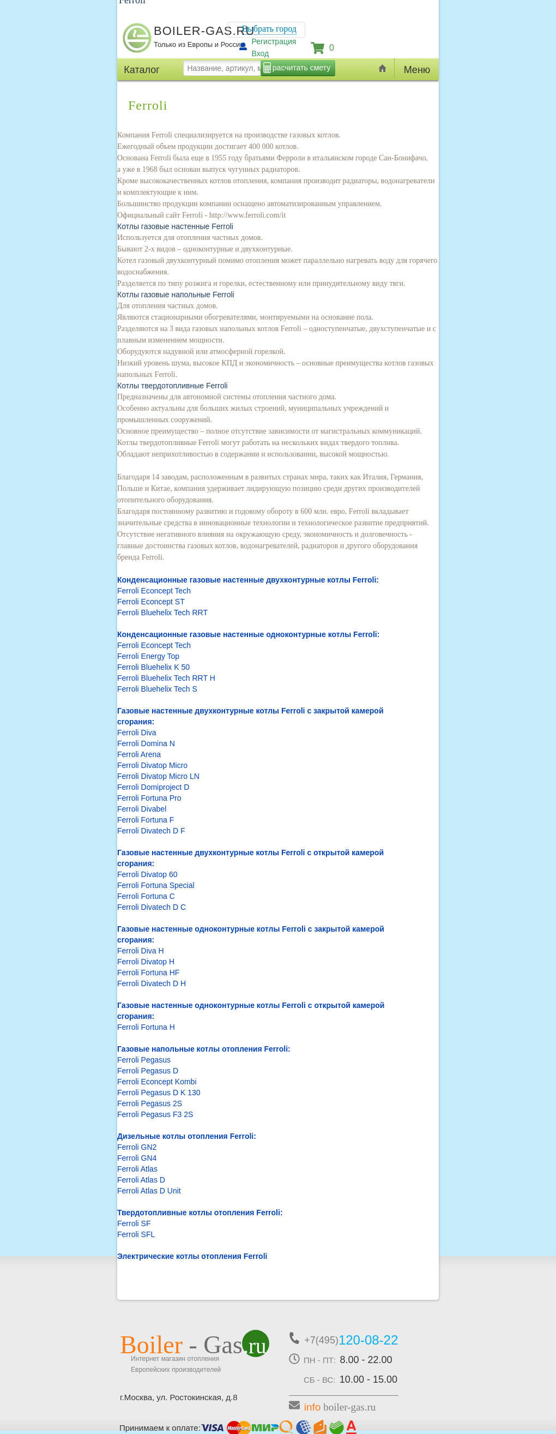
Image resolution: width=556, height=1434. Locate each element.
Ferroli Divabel (141, 809)
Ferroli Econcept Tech (154, 590)
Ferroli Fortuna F (145, 819)
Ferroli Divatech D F (151, 830)
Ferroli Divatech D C (151, 907)
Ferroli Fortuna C (146, 896)
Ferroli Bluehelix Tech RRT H (166, 678)
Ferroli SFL (136, 1234)
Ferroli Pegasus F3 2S (155, 1114)
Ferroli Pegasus (144, 1059)
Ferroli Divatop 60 (147, 874)
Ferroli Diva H (140, 950)
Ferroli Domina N (146, 743)
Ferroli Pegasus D (147, 1070)
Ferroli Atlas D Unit (149, 1190)
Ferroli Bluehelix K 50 (153, 667)
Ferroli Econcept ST (151, 601)
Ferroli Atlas (137, 1169)
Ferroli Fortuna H (146, 1027)
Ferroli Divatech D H (151, 983)
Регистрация (274, 41)
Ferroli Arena (139, 754)
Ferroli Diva (136, 732)
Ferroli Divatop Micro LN (158, 776)
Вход (260, 53)
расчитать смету (301, 67)
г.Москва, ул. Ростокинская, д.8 (179, 1397)
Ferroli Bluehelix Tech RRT (162, 612)
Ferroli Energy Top (148, 656)
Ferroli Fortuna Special (156, 885)
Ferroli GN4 (136, 1158)
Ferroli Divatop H (145, 961)
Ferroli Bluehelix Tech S (157, 689)
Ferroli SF (133, 1223)
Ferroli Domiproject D (153, 787)
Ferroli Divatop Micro (152, 765)
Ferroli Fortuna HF (148, 972)
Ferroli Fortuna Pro (149, 798)
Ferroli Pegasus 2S (149, 1103)
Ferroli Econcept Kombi (157, 1081)
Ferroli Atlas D (141, 1179)
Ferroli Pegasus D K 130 (159, 1092)
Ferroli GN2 (136, 1147)
